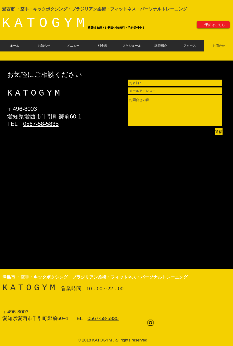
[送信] (219, 131)
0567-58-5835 (40, 124)
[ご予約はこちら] (213, 24)
